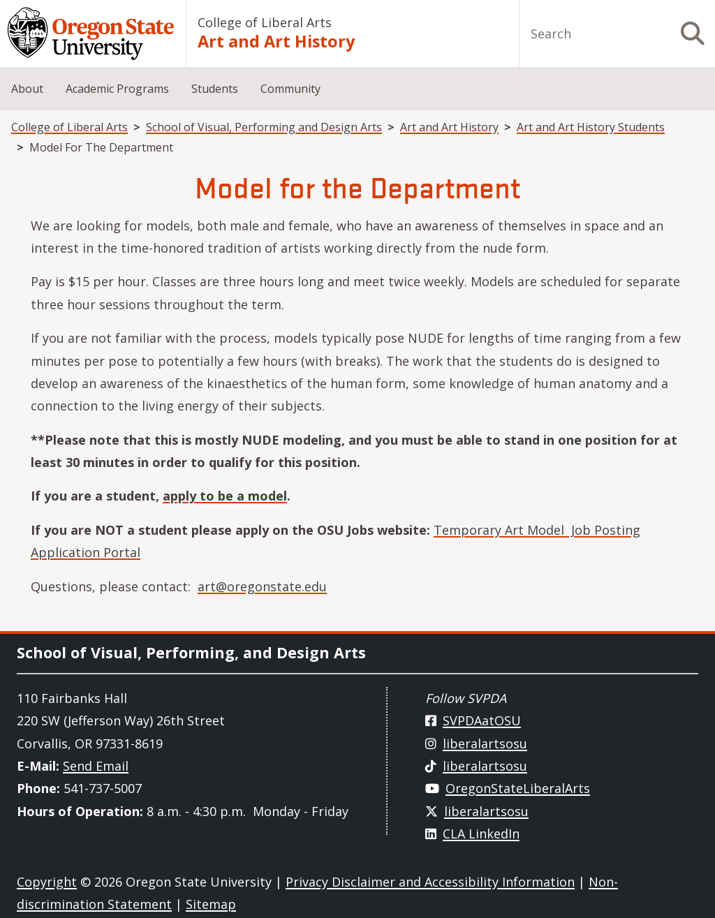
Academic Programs (117, 88)
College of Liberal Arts (265, 22)
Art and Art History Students (591, 127)
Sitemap (211, 904)
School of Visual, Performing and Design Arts (264, 127)
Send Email (95, 765)
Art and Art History (276, 41)
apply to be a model (225, 495)
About (27, 88)
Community (290, 88)
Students (214, 88)
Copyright (47, 881)
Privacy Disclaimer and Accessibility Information (430, 881)
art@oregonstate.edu (262, 586)
